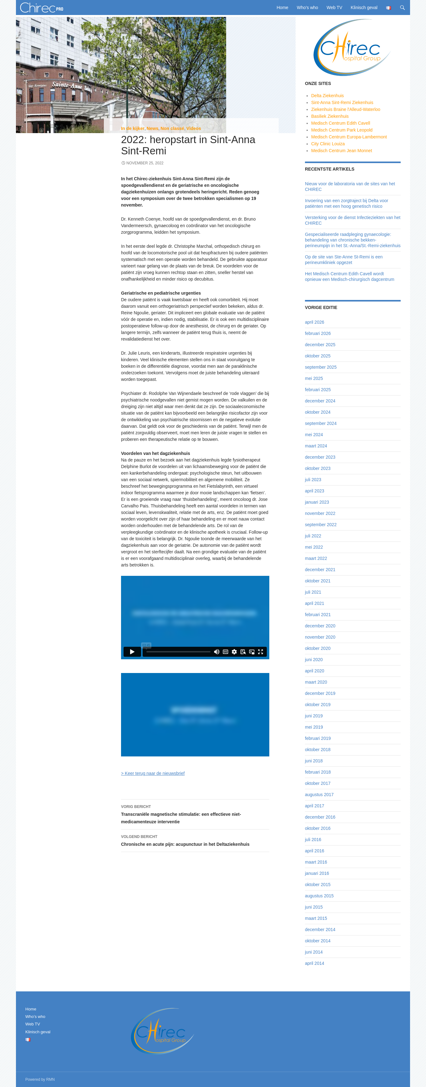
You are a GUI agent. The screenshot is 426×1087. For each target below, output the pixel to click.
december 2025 (320, 344)
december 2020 (320, 625)
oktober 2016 (318, 828)
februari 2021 (318, 614)
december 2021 (320, 569)
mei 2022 (314, 547)
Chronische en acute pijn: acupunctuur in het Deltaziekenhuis (195, 840)
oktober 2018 (318, 749)
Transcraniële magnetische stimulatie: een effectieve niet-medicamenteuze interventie (195, 813)
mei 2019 (314, 727)
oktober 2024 (318, 412)
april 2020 (314, 670)
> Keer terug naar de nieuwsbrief (153, 773)
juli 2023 (313, 479)
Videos (193, 128)
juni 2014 (314, 952)
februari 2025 (318, 389)
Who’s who (307, 7)
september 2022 (321, 524)
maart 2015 (316, 918)
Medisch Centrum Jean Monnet (341, 150)
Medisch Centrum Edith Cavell (340, 123)
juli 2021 (313, 592)
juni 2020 (314, 659)
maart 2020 (316, 682)
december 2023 (320, 457)
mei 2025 (314, 378)
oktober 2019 (318, 704)
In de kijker (133, 128)
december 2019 (320, 693)
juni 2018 (314, 760)
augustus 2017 (319, 794)
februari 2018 (318, 772)
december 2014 (320, 929)
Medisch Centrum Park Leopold (342, 129)
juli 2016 (313, 839)
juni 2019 (314, 715)
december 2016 (320, 817)
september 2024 (321, 423)
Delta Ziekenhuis (327, 95)
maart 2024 (316, 445)
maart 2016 (316, 862)
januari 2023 (317, 502)
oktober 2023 (318, 468)
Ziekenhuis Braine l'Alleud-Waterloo (345, 109)
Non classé (172, 128)
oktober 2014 (318, 940)
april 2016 (314, 850)
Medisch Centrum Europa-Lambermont (349, 136)
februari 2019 (318, 738)
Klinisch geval (364, 7)
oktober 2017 (318, 783)
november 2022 (320, 513)
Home (282, 7)
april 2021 (314, 603)
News (153, 128)
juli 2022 (313, 535)
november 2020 (320, 637)
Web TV (334, 7)
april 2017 (314, 805)
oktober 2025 (318, 355)
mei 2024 (314, 434)
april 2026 (314, 322)
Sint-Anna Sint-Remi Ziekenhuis (342, 102)
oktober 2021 (318, 580)
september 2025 (321, 367)
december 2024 (320, 400)
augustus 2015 (319, 895)
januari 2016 (317, 873)
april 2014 (314, 963)
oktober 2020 (318, 648)
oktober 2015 (318, 884)
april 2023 (314, 490)
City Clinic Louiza (328, 143)
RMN (50, 1079)
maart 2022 (316, 558)
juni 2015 (314, 907)
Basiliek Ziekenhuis (330, 116)
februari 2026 (318, 333)
